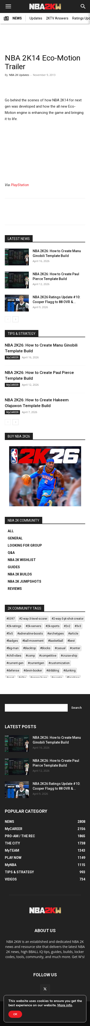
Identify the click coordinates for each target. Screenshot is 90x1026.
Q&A (11, 553)
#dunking (69, 670)
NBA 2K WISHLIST (22, 560)
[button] (8, 6)
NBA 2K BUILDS (20, 574)
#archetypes (55, 633)
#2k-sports (53, 626)
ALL (11, 531)
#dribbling (52, 670)
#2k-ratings (13, 626)
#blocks (45, 648)
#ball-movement (33, 640)
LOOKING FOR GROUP (25, 545)
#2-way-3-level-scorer (33, 618)
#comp (30, 655)
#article (73, 633)
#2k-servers (33, 626)
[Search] (83, 6)
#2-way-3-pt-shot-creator (68, 618)
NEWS (13, 18)
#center (75, 648)
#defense (12, 670)
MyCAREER (12, 357)
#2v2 (67, 626)
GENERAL (15, 538)
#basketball (55, 640)
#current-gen (15, 663)
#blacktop (29, 648)
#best (71, 640)
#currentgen (36, 663)
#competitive (47, 655)
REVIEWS (15, 589)
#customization (59, 663)
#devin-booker (33, 670)
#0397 (10, 618)
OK (15, 1014)
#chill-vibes (13, 655)
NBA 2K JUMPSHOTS (24, 581)
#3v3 (78, 626)
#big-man (12, 648)
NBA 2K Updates (19, 75)
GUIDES (14, 567)
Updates (36, 18)
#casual (60, 648)
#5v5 (9, 633)
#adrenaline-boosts (30, 633)
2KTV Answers (57, 18)
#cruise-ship (69, 655)
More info (64, 1005)
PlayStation (20, 185)
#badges (12, 640)
